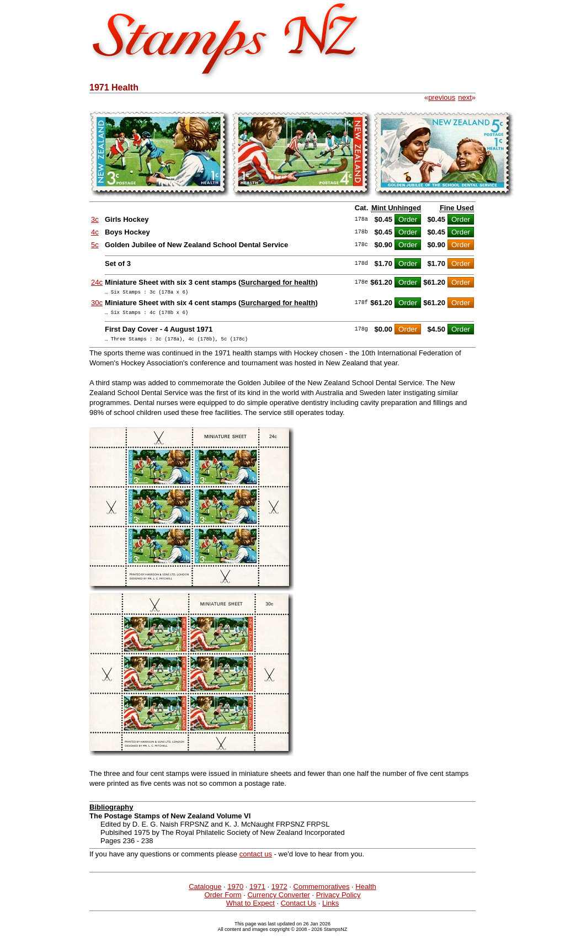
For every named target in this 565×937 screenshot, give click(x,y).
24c (97, 282)
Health (365, 891)
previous (441, 97)
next (465, 97)
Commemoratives (322, 891)
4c (95, 232)
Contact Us (298, 908)
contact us (255, 859)
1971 (257, 891)
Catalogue (205, 891)
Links (330, 908)
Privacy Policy (338, 900)
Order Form (222, 900)
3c (95, 219)
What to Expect (250, 908)
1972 (279, 891)
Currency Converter (278, 900)
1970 (235, 891)
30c (97, 304)
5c (95, 245)
